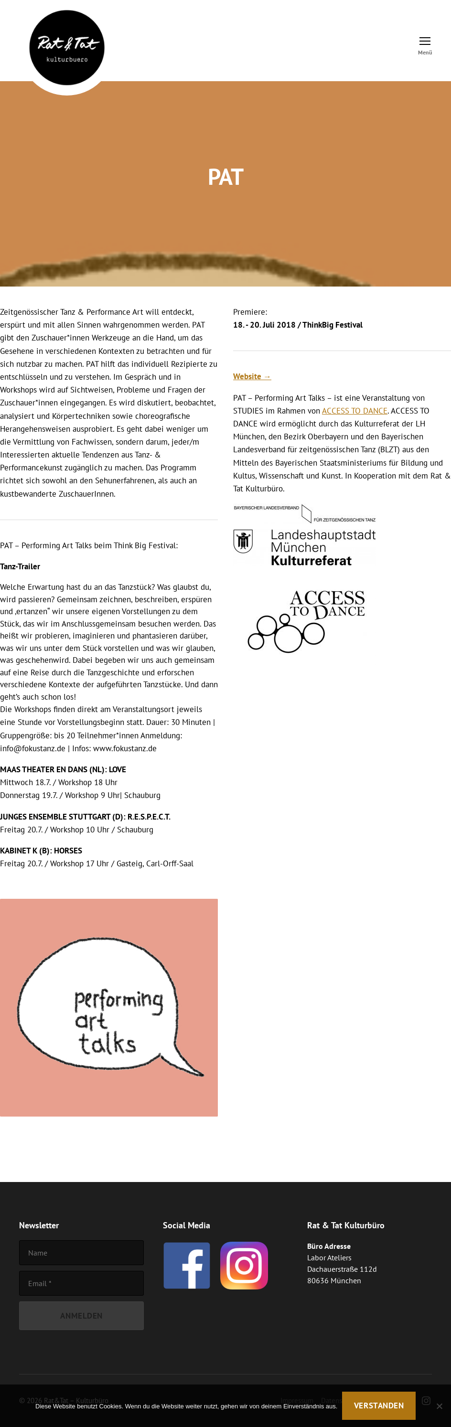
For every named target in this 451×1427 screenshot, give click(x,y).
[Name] (81, 1252)
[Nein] (439, 1406)
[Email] (81, 1283)
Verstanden (379, 1405)
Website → (252, 376)
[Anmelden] (81, 1316)
